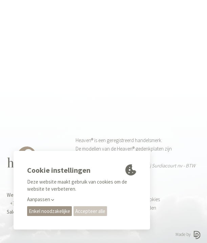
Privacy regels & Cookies (135, 199)
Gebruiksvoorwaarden (133, 208)
